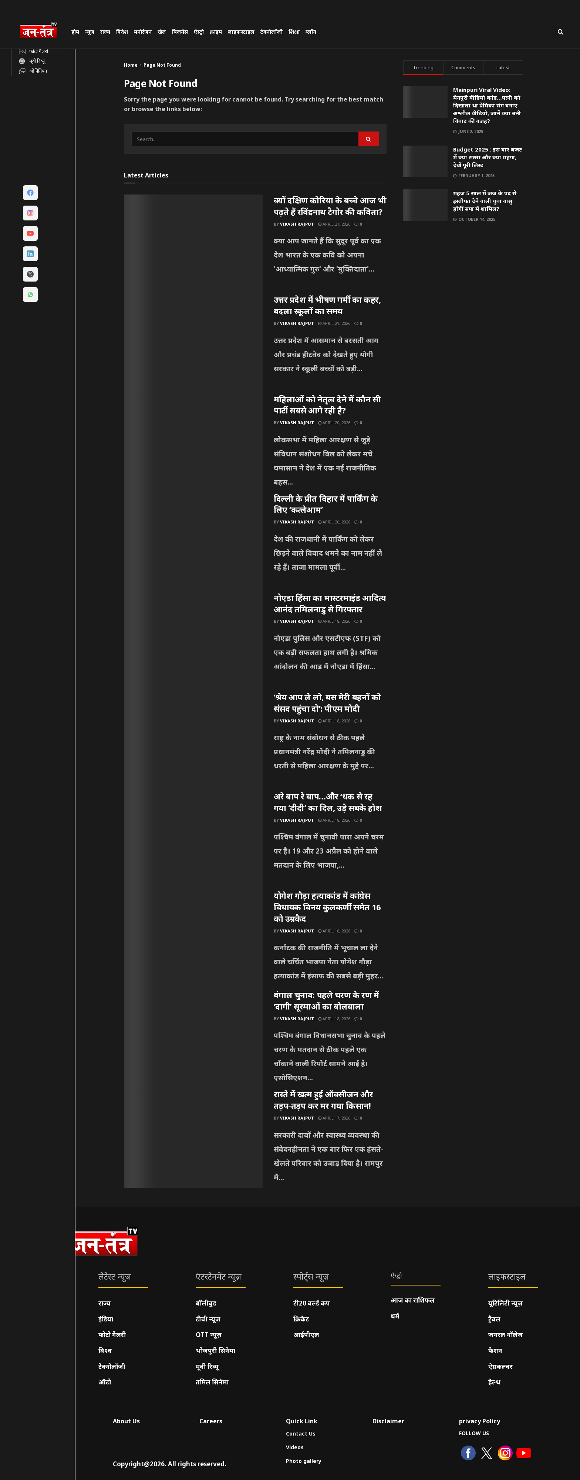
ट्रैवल (494, 1319)
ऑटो (104, 1382)
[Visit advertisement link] (463, 299)
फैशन (495, 1350)
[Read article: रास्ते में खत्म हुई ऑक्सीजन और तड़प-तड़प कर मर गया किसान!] (193, 1138)
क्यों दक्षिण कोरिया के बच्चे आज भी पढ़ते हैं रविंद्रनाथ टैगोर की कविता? (330, 205)
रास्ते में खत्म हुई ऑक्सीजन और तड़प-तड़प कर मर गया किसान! (323, 1099)
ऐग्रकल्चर (500, 1366)
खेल (162, 31)
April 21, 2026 (334, 224)
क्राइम (216, 31)
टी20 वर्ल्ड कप (311, 1303)
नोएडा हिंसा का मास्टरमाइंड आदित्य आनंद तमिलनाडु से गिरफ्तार (330, 603)
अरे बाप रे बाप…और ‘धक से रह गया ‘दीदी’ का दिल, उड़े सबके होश (328, 802)
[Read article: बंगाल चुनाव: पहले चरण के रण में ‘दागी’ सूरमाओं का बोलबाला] (193, 1038)
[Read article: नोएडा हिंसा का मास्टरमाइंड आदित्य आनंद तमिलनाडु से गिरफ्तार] (193, 641)
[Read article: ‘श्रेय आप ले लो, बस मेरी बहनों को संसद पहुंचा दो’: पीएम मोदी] (193, 741)
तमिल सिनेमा (212, 1382)
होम (75, 31)
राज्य (105, 31)
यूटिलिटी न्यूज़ (505, 1303)
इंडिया (105, 1319)
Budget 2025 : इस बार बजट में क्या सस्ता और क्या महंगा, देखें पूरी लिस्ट (487, 157)
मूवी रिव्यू (207, 1366)
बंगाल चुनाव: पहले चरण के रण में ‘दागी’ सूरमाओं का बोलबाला (326, 1000)
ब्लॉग (311, 31)
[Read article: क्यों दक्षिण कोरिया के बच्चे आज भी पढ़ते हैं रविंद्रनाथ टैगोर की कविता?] (193, 244)
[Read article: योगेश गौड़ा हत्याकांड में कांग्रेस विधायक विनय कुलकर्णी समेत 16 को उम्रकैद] (193, 939)
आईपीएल (306, 1334)
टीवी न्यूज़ (208, 1319)
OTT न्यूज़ (209, 1334)
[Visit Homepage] (42, 31)
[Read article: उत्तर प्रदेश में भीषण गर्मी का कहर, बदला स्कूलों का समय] (193, 343)
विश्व (105, 1350)
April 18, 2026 (334, 621)
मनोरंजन (143, 31)
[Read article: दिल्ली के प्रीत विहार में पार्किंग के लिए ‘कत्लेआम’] (193, 542)
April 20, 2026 (334, 422)
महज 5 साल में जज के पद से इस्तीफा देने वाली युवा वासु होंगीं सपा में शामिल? (484, 200)
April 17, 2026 (334, 1118)
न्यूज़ (89, 31)
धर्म (395, 1316)
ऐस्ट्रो (199, 31)
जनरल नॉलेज (505, 1334)
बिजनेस (180, 31)
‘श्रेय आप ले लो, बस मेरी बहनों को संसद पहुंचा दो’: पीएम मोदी (327, 702)
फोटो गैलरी (112, 1334)
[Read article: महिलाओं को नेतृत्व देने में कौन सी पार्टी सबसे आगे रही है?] (193, 443)
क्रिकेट (301, 1319)
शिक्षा (294, 31)
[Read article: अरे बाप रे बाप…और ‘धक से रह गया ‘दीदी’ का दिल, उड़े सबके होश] (193, 840)
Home (131, 65)
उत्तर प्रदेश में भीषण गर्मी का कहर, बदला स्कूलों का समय (327, 305)
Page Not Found (162, 65)
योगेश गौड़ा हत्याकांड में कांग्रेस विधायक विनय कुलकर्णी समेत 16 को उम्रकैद (327, 907)
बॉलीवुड (206, 1303)
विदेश (122, 31)
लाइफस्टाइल (241, 31)
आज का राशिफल (413, 1300)
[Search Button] (560, 32)
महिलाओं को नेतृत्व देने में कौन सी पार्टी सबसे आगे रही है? (327, 404)
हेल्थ (494, 1382)
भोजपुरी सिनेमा (215, 1350)
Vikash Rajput (297, 224)
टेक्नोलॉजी (271, 31)
